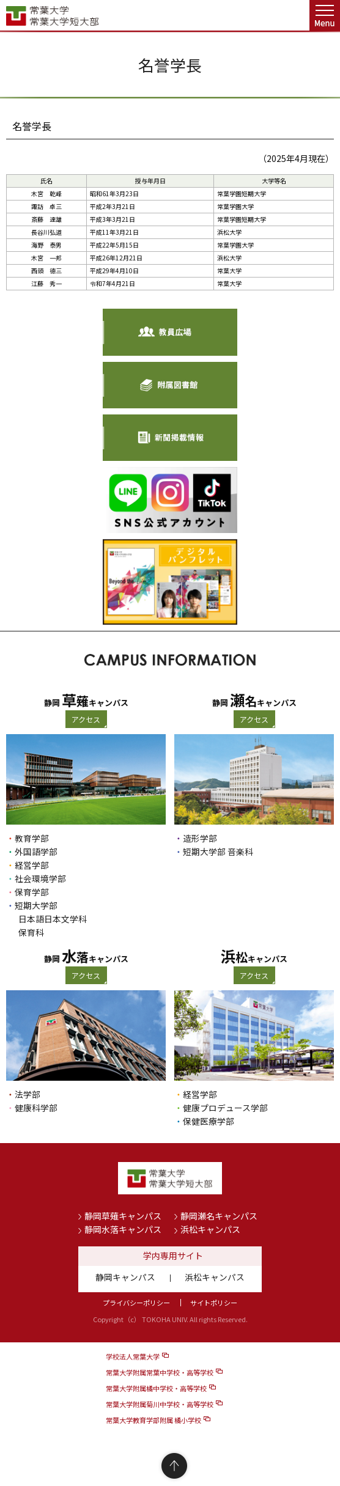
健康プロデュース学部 (225, 1108)
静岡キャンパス (125, 1277)
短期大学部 (36, 905)
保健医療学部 (208, 1121)
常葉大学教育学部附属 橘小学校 (153, 1420)
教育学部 (32, 838)
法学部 (27, 1094)
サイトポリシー (213, 1303)
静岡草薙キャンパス (122, 1216)
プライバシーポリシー (136, 1303)
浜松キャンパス (210, 1229)
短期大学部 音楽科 (218, 851)
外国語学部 (36, 851)
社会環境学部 (40, 878)
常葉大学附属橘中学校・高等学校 (156, 1388)
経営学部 (32, 865)
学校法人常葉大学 (133, 1356)
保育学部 (32, 892)
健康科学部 (36, 1108)
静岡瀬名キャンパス (218, 1216)
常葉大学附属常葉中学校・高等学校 (159, 1372)
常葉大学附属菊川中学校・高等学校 (159, 1404)
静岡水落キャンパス (122, 1229)
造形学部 (200, 838)
